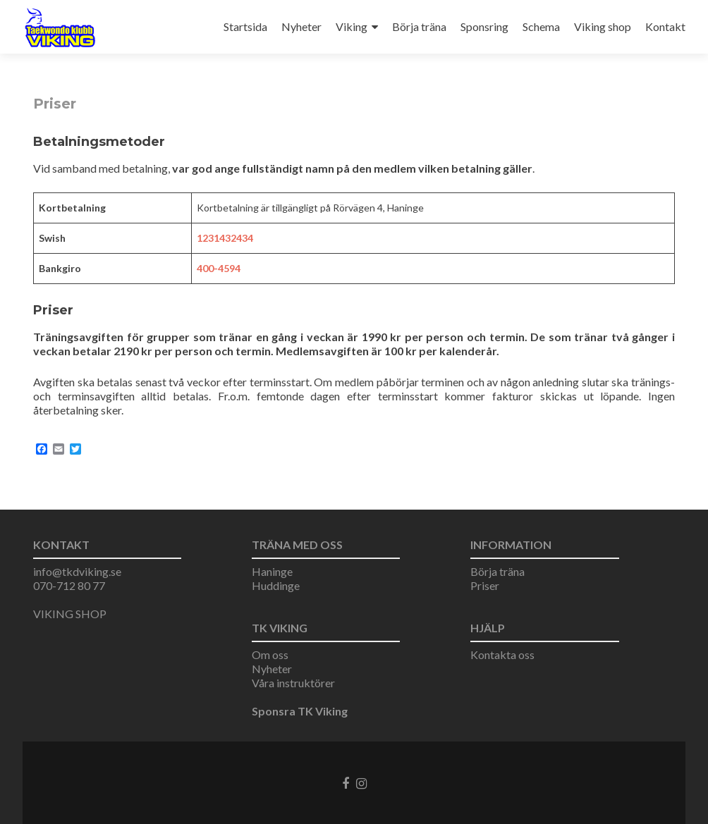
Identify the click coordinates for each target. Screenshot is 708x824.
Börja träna (419, 26)
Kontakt (665, 26)
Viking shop (602, 26)
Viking (351, 26)
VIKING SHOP (69, 613)
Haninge (272, 571)
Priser (484, 585)
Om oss (270, 654)
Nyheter (301, 26)
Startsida (245, 26)
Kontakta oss (502, 654)
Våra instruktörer (293, 682)
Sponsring (484, 26)
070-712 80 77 (69, 585)
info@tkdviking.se (77, 571)
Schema (541, 26)
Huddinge (276, 585)
